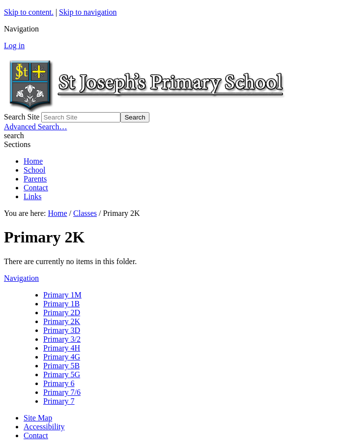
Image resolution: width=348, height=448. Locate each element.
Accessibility (44, 426)
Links (32, 196)
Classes (85, 213)
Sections (17, 144)
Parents (35, 179)
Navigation (21, 278)
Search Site (21, 117)
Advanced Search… (35, 126)
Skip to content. (29, 12)
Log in (14, 45)
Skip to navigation (87, 12)
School (34, 170)
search (14, 135)
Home (33, 161)
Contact (36, 187)
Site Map (38, 418)
